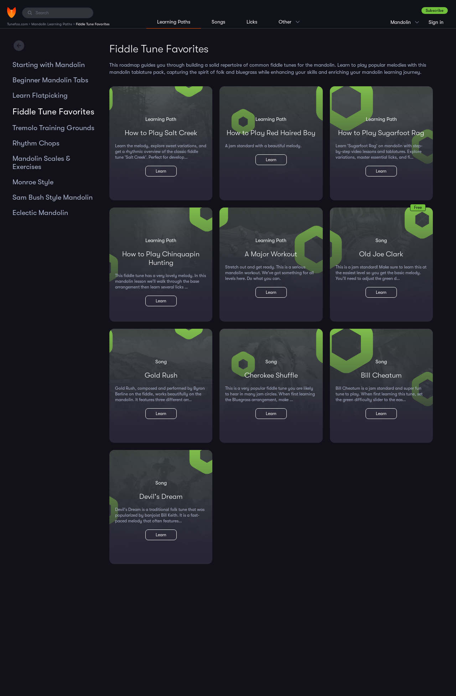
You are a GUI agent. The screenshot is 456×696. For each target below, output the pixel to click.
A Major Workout (271, 254)
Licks (252, 22)
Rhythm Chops (35, 143)
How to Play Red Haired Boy (271, 133)
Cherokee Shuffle (271, 375)
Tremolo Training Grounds (53, 128)
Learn (161, 171)
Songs (218, 22)
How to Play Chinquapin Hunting (161, 258)
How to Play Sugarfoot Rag (381, 133)
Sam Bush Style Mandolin (52, 197)
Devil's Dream (161, 496)
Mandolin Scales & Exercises (41, 162)
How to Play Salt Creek (161, 133)
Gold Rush (161, 375)
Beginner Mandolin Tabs (50, 80)
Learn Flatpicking (40, 95)
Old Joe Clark (381, 254)
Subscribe (435, 10)
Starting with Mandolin (48, 65)
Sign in (436, 22)
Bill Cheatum (381, 375)
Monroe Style (32, 182)
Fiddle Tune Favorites (53, 112)
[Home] (11, 12)
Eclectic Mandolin (40, 213)
